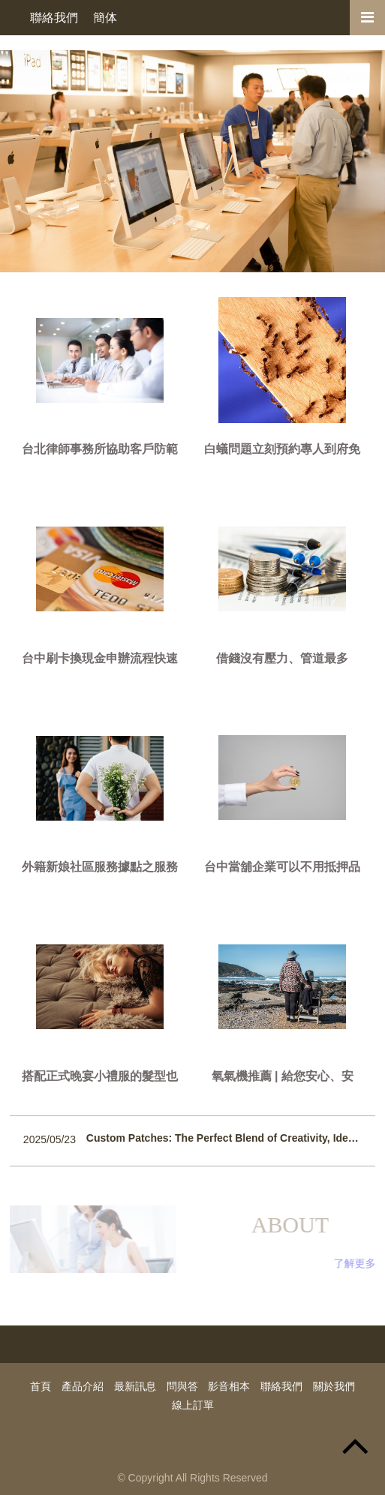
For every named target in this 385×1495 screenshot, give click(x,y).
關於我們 (334, 1386)
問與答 (182, 1386)
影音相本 (229, 1386)
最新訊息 (135, 1386)
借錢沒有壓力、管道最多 (282, 658)
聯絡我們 (54, 17)
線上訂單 (193, 1405)
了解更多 (357, 1263)
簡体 (105, 17)
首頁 (40, 1386)
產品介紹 (83, 1386)
